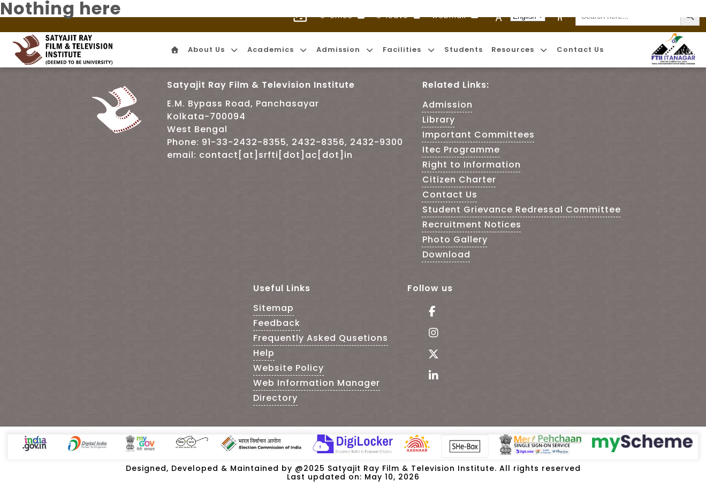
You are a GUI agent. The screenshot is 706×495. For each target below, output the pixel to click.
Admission (447, 104)
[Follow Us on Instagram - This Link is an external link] (430, 334)
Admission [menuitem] (345, 49)
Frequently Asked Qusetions (320, 338)
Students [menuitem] (463, 49)
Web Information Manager (316, 383)
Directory (275, 398)
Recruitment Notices (471, 224)
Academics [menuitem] (277, 49)
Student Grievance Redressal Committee (521, 209)
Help (264, 353)
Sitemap (273, 308)
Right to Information (471, 164)
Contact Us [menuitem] (580, 49)
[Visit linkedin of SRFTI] (430, 376)
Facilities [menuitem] (409, 49)
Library (438, 119)
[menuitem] (174, 50)
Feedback (276, 323)
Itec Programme (461, 149)
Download (446, 254)
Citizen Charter (459, 179)
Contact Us (449, 194)
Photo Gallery (455, 239)
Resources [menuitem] (519, 49)
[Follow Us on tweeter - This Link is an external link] (430, 355)
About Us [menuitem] (213, 49)
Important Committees (478, 134)
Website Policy (288, 368)
